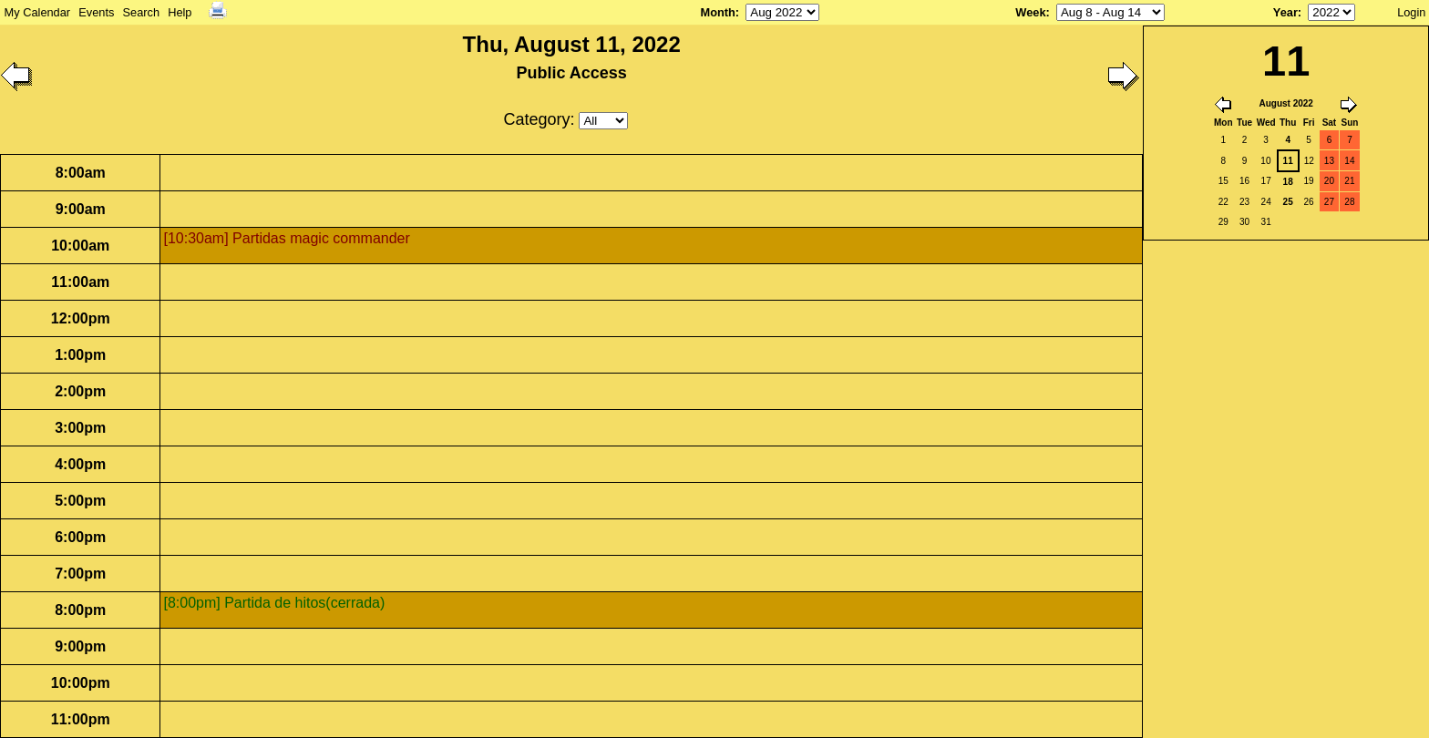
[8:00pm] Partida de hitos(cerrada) (274, 602)
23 (1244, 202)
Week (1030, 12)
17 (1266, 181)
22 (1223, 202)
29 (1223, 222)
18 (1288, 182)
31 (1266, 222)
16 (1244, 181)
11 (1288, 161)
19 (1308, 181)
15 (1223, 181)
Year (1285, 12)
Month (717, 12)
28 (1349, 202)
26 (1308, 202)
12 (1309, 161)
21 (1349, 181)
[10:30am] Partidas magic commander (286, 238)
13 (1329, 161)
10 (1265, 161)
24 (1266, 202)
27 (1329, 202)
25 (1288, 202)
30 (1244, 222)
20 (1329, 181)
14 (1349, 161)
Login (1411, 12)
